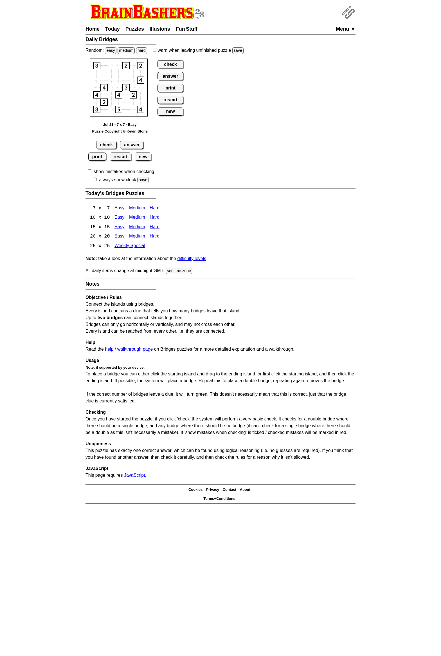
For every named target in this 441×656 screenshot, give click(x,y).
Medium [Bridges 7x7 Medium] (137, 208)
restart (120, 156)
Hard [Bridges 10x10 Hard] (154, 218)
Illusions (160, 29)
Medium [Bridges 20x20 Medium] (137, 237)
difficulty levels (191, 259)
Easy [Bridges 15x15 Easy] (119, 227)
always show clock (117, 179)
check (106, 144)
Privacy (212, 490)
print (97, 156)
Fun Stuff (187, 29)
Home (93, 29)
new (143, 156)
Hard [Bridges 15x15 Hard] (154, 227)
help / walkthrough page (129, 349)
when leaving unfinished (198, 50)
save (238, 50)
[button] (96, 65)
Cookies (195, 490)
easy (110, 50)
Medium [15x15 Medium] (137, 227)
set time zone (179, 271)
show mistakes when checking (124, 171)
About (245, 490)
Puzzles (134, 29)
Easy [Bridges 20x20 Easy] (119, 237)
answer (132, 144)
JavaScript (134, 475)
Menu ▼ (346, 29)
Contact (229, 490)
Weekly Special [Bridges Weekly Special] (129, 246)
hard (142, 50)
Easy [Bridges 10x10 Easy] (119, 218)
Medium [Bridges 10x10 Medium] (137, 218)
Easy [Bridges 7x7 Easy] (119, 208)
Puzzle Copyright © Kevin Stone (119, 131)
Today (112, 29)
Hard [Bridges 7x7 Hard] (154, 208)
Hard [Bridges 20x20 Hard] (154, 237)
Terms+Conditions (219, 499)
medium (126, 50)
